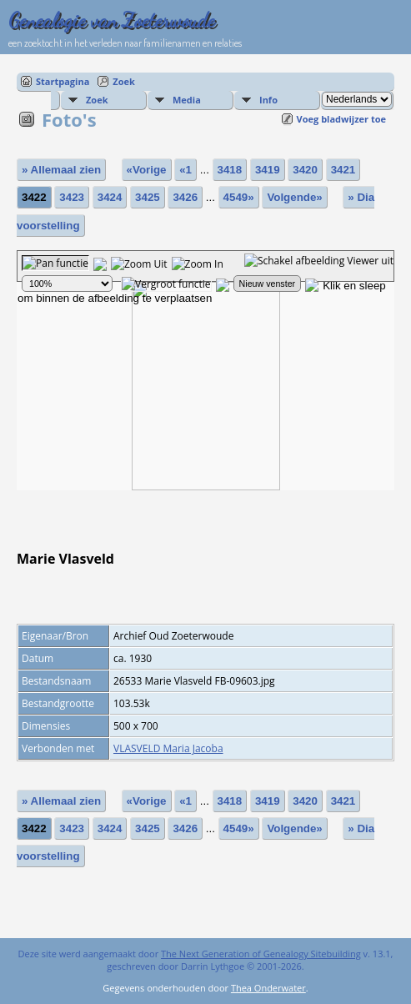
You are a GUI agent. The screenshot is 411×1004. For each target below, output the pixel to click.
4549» (238, 197)
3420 (305, 169)
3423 (71, 197)
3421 (343, 169)
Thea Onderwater (268, 987)
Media (187, 99)
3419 (267, 169)
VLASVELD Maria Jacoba (168, 748)
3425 (147, 197)
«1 (185, 169)
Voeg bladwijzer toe (341, 119)
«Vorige (147, 169)
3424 (110, 197)
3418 (230, 169)
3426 (185, 197)
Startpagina (62, 81)
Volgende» (294, 197)
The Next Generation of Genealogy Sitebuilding (261, 953)
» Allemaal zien (61, 169)
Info (268, 99)
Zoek (124, 81)
